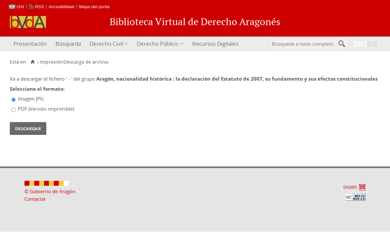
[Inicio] (32, 62)
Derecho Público (157, 43)
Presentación (30, 43)
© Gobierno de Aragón (49, 191)
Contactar (35, 199)
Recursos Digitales (215, 43)
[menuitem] (31, 44)
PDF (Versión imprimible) (46, 108)
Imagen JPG (31, 98)
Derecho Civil (106, 43)
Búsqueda (68, 43)
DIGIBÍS (350, 187)
